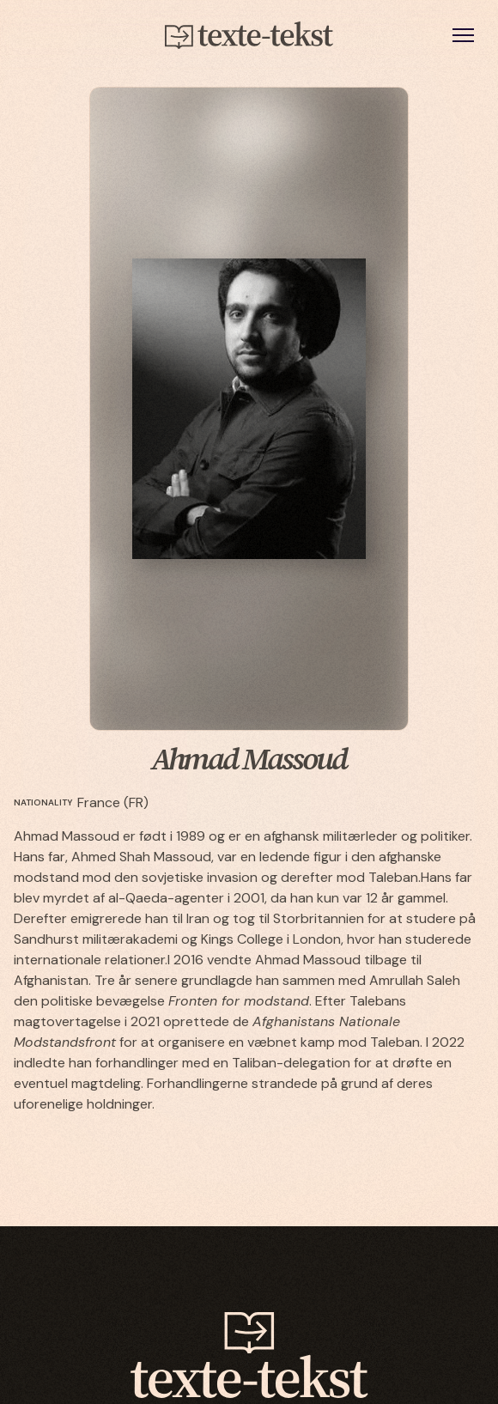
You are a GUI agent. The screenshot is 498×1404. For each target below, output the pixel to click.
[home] (249, 35)
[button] (463, 35)
